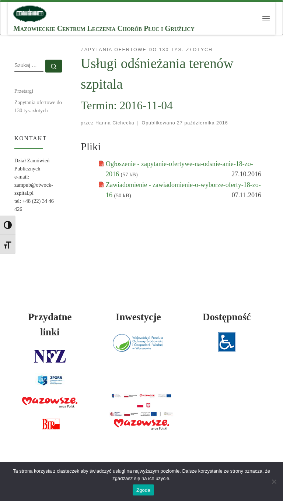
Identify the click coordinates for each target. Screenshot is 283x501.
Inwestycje (138, 316)
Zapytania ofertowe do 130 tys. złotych (38, 106)
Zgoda (143, 490)
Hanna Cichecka (114, 123)
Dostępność (227, 316)
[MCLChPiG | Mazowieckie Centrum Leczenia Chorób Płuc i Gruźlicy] (29, 13)
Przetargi (23, 91)
